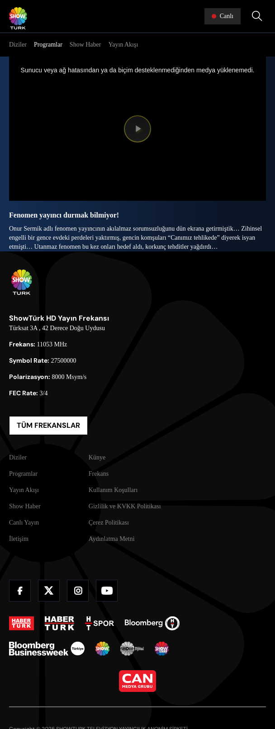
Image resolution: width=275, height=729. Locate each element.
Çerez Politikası (109, 522)
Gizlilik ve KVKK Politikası (125, 506)
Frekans (99, 473)
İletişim (18, 538)
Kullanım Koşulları (113, 490)
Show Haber (85, 44)
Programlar (48, 44)
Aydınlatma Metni (112, 538)
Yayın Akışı (123, 44)
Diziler (18, 44)
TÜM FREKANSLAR (48, 425)
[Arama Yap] (257, 16)
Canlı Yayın (24, 522)
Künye (97, 457)
